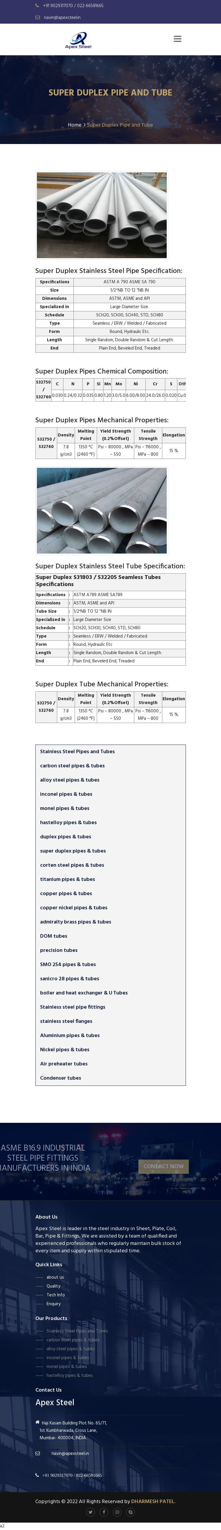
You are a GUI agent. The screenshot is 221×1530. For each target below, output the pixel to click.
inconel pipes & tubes (66, 794)
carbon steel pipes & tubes (72, 766)
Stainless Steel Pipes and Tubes (77, 752)
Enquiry (53, 1304)
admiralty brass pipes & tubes (75, 922)
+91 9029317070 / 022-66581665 (73, 5)
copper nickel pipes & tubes (73, 908)
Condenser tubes (60, 1078)
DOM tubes (53, 936)
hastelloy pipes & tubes (68, 823)
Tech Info (56, 1295)
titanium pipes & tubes (67, 879)
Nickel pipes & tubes (64, 1050)
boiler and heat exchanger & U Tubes (84, 993)
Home (77, 125)
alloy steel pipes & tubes (69, 780)
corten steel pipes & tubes (72, 865)
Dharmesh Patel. (153, 1501)
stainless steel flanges (66, 1021)
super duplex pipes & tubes (73, 851)
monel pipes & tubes (64, 808)
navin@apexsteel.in (62, 17)
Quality (53, 1286)
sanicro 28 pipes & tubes (69, 979)
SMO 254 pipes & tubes (68, 964)
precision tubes (59, 950)
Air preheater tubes (64, 1064)
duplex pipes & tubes (65, 837)
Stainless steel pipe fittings (72, 1007)
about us (55, 1277)
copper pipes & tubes (66, 893)
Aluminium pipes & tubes (70, 1035)
